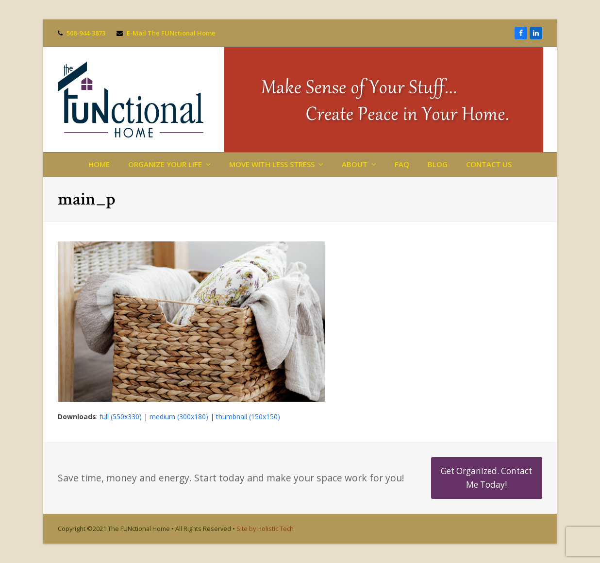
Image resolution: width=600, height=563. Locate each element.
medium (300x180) (179, 416)
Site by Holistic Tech (265, 528)
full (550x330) (121, 416)
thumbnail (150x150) (248, 416)
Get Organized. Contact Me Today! (486, 477)
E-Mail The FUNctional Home (171, 33)
